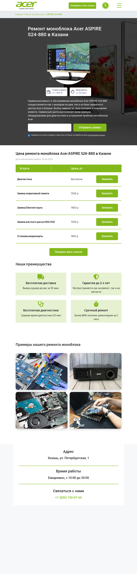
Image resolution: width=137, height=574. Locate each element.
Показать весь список (68, 252)
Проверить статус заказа (82, 5)
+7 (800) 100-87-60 (68, 497)
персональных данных (96, 135)
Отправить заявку (90, 127)
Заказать (107, 179)
